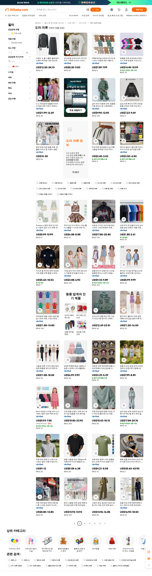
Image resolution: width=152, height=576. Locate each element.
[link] (148, 552)
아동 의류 (71, 23)
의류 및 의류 (91, 189)
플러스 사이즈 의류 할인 (119, 566)
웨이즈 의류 (39, 560)
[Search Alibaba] (60, 9)
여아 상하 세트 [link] (95, 23)
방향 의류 (71, 183)
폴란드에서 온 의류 (53, 566)
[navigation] (19, 273)
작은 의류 (101, 566)
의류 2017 (122, 189)
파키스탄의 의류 (133, 183)
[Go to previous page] (74, 523)
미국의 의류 (71, 566)
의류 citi (12, 560)
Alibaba (38, 23)
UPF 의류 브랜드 (15, 566)
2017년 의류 (100, 183)
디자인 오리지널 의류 (127, 560)
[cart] (119, 10)
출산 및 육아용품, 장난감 (54, 23)
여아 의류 (82, 23)
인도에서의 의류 (72, 560)
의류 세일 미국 (108, 560)
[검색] (95, 10)
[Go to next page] (105, 523)
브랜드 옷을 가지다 (44, 194)
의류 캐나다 (42, 183)
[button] (87, 9)
